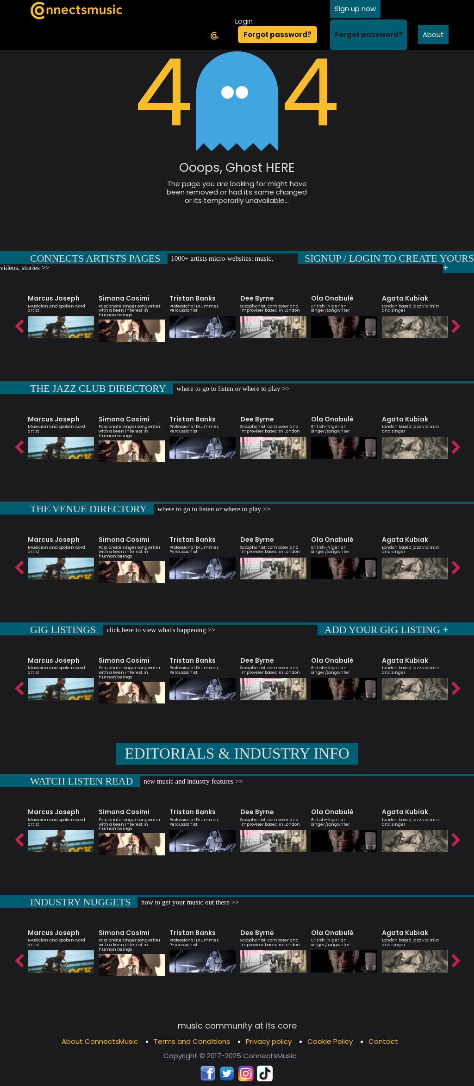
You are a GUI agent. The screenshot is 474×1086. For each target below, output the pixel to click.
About (433, 34)
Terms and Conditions (192, 1041)
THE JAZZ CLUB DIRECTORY (98, 388)
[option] (60, 312)
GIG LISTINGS (63, 629)
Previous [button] (18, 324)
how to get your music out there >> (189, 902)
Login (244, 21)
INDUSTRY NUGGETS (80, 902)
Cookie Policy (330, 1041)
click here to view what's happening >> (160, 630)
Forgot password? (277, 34)
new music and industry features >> (192, 781)
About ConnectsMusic (100, 1041)
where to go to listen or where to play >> (232, 388)
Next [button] (455, 324)
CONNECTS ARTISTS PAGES (95, 258)
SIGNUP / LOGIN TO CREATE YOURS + (389, 262)
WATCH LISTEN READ (81, 781)
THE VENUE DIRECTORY (88, 509)
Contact (383, 1041)
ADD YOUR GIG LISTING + (386, 629)
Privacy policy (269, 1041)
